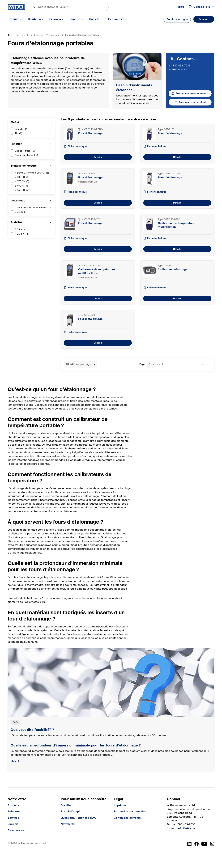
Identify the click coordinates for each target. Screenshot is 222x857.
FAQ (15, 722)
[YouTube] (204, 844)
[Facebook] (196, 844)
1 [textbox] (150, 364)
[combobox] (80, 364)
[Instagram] (212, 844)
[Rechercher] (70, 7)
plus (15, 761)
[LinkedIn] (189, 844)
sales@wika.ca (178, 69)
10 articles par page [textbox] (78, 364)
